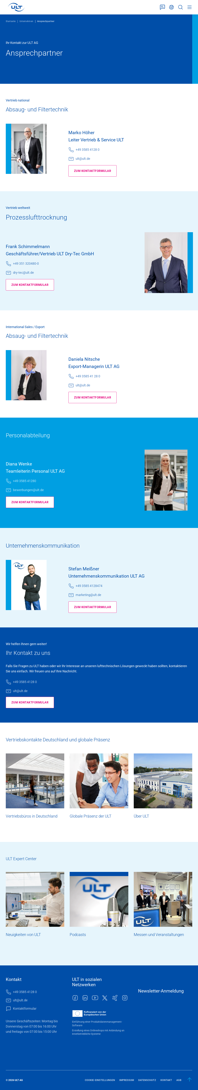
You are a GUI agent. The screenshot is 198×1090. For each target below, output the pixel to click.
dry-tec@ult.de (23, 272)
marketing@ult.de (88, 595)
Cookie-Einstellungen (100, 1080)
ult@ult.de (83, 159)
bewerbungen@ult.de (28, 490)
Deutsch (171, 7)
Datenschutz (147, 1080)
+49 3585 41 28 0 (88, 376)
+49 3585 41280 (24, 481)
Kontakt (166, 1080)
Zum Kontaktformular (94, 171)
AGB (178, 1080)
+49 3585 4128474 (89, 586)
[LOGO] (16, 7)
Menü (189, 7)
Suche (180, 7)
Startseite (11, 21)
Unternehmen (26, 21)
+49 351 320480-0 (26, 263)
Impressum (126, 1080)
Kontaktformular (162, 7)
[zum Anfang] (189, 1079)
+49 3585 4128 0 (87, 149)
